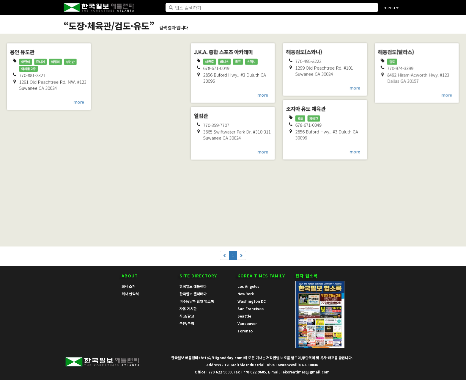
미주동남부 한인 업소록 (197, 301)
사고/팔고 (187, 315)
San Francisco (250, 308)
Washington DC (251, 301)
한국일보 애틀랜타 (193, 286)
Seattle (244, 315)
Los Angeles (248, 286)
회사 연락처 (130, 293)
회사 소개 (129, 286)
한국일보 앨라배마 (193, 293)
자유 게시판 (188, 308)
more (79, 103)
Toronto (245, 330)
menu (391, 7)
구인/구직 (187, 323)
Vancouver (247, 323)
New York (245, 293)
